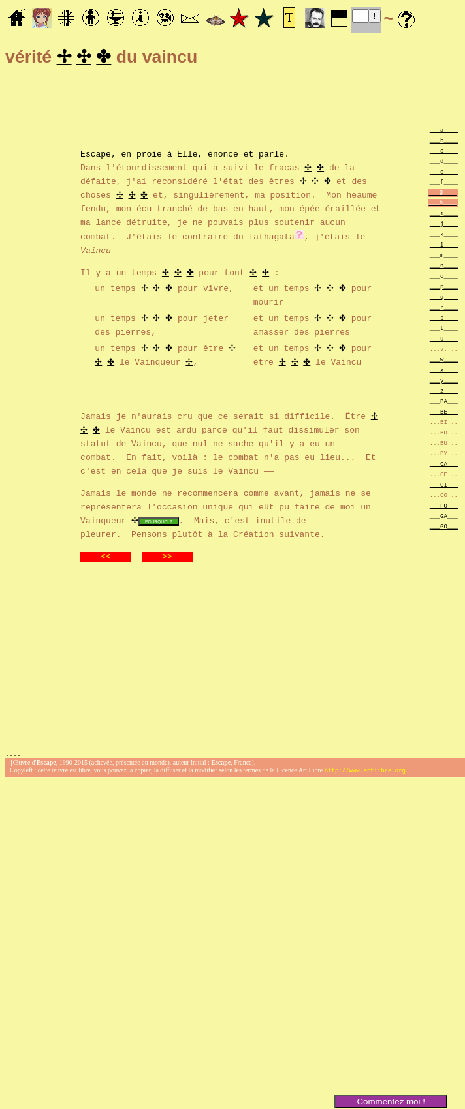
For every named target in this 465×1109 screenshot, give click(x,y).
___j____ (444, 225)
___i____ (444, 215)
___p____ (444, 288)
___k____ (444, 236)
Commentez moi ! (391, 1101)
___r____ (444, 309)
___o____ (444, 277)
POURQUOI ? (159, 523)
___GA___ (444, 517)
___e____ (444, 173)
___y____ (444, 382)
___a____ (444, 131)
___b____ (444, 142)
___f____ (444, 183)
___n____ (444, 267)
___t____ (444, 330)
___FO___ (444, 507)
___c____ (444, 152)
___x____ (444, 371)
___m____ (444, 256)
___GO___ (444, 528)
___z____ (444, 392)
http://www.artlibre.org (365, 773)
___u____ (444, 340)
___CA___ (444, 465)
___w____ (444, 361)
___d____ (444, 163)
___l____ (444, 246)
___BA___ (444, 403)
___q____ (444, 298)
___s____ (444, 319)
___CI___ (444, 486)
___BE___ (444, 413)
